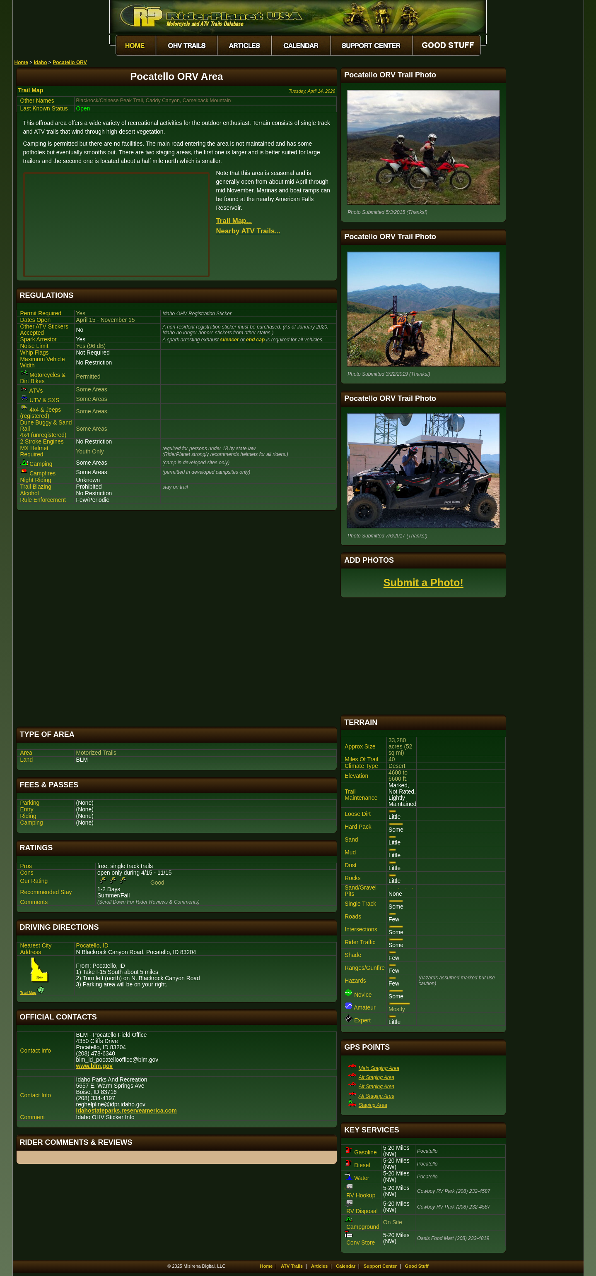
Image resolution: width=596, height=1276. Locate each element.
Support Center (380, 1266)
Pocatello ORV (70, 62)
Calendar (345, 1266)
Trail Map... (234, 221)
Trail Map (30, 90)
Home (21, 62)
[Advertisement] (177, 618)
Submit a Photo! (423, 582)
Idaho (40, 62)
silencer (229, 340)
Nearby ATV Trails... (248, 231)
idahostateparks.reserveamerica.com (126, 1111)
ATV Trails (292, 1266)
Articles (319, 1266)
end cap (255, 340)
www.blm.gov (94, 1066)
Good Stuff (417, 1266)
